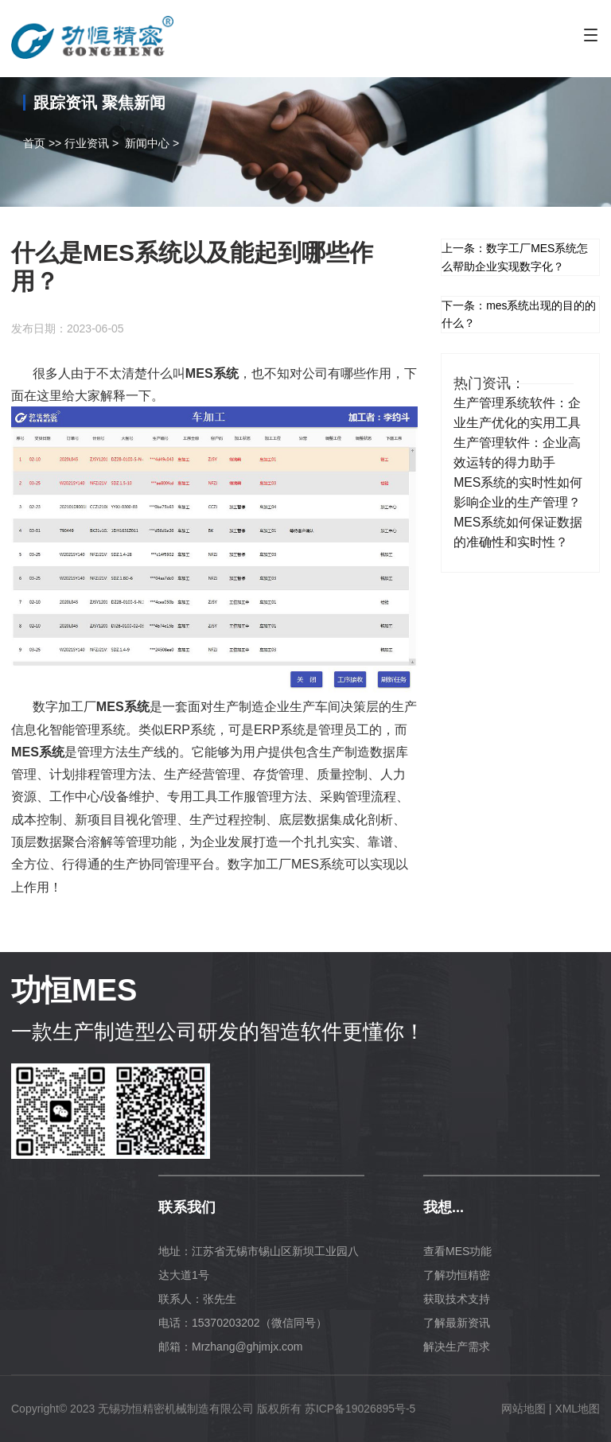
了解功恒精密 (456, 1275)
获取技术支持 (456, 1298)
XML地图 (577, 1408)
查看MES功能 (457, 1251)
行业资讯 (86, 143)
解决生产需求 (456, 1346)
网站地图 (523, 1408)
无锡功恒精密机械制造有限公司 (176, 1408)
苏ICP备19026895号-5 (360, 1408)
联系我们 (187, 1207)
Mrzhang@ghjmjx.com (247, 1346)
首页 (34, 143)
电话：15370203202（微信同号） (242, 1322)
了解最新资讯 (456, 1322)
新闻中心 (147, 143)
